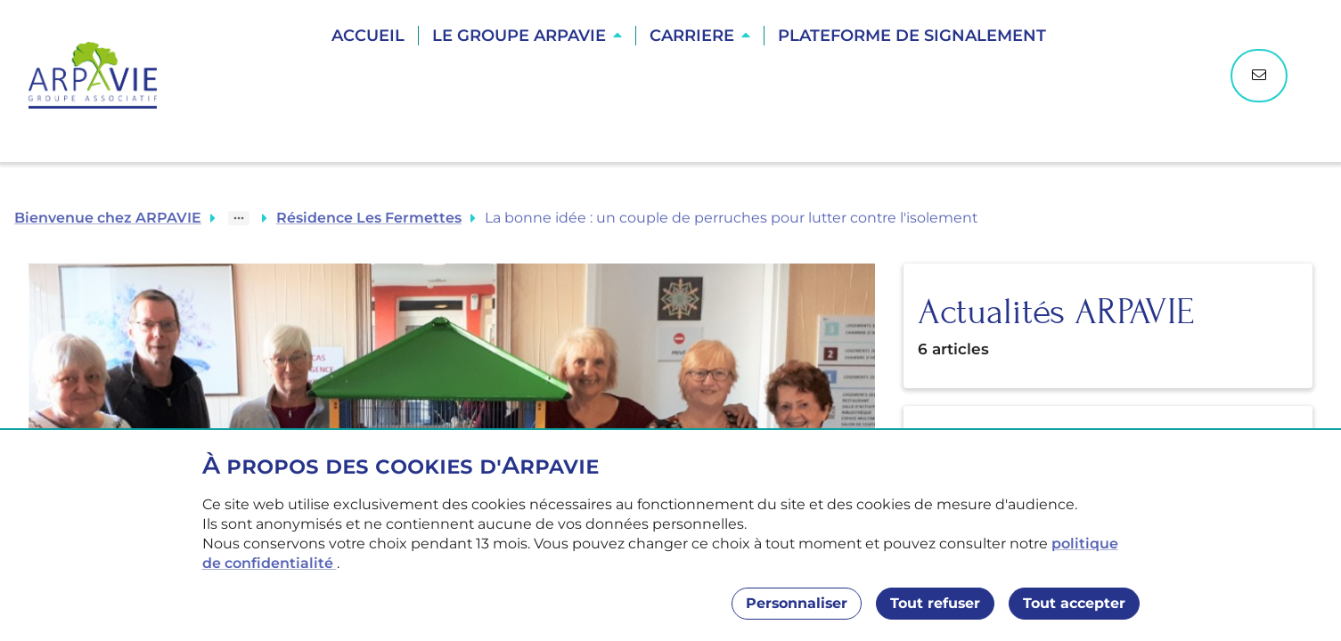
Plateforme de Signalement (912, 35)
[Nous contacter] (1259, 75)
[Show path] (238, 218)
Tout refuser (935, 603)
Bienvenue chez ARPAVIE (107, 217)
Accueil (368, 35)
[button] (527, 35)
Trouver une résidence (691, 98)
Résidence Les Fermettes (369, 217)
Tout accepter (1074, 603)
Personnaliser (796, 603)
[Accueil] (102, 75)
